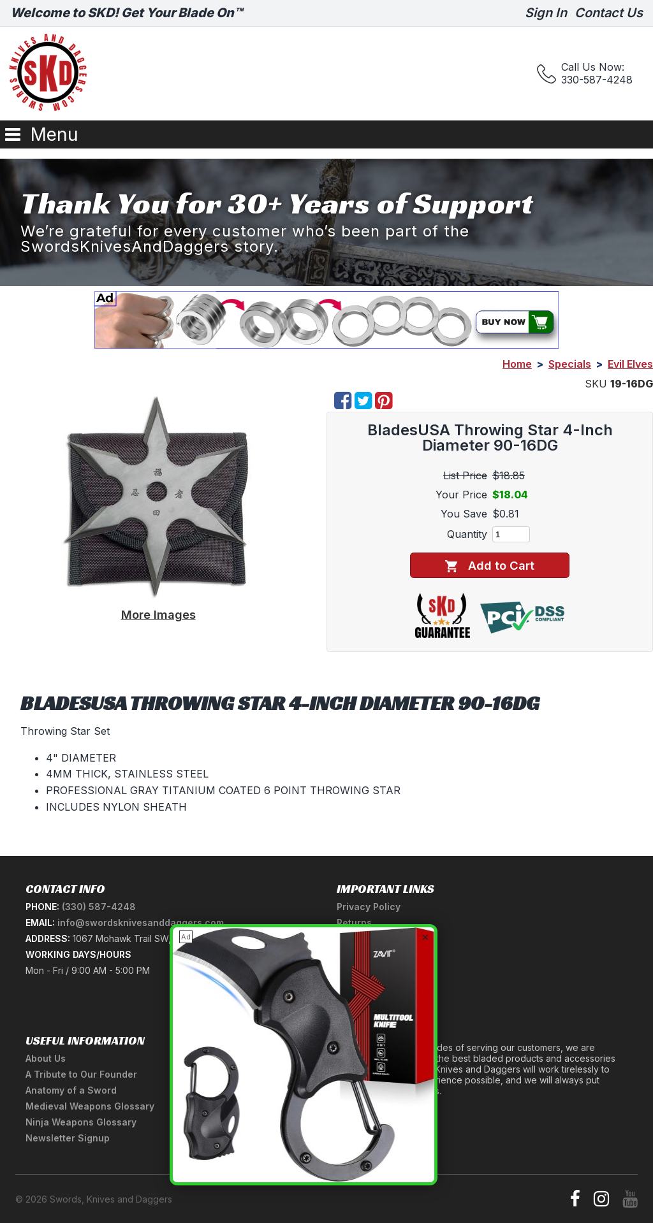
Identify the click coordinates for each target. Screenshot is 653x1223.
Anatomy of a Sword (71, 1090)
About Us (46, 1058)
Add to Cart (489, 565)
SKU (596, 383)
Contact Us (609, 12)
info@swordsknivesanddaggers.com (140, 922)
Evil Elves (630, 364)
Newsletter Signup (68, 1138)
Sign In (546, 12)
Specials (569, 364)
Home (517, 364)
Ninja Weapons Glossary (81, 1122)
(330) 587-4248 (99, 906)
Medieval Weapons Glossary (90, 1106)
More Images (158, 614)
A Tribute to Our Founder (81, 1074)
